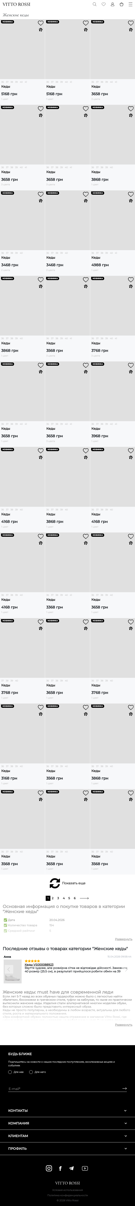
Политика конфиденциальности (67, 1195)
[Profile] (112, 4)
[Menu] (130, 4)
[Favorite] (103, 4)
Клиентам (67, 1136)
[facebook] (60, 1168)
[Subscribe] (123, 1089)
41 (26, 82)
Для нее (18, 1071)
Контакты (67, 1111)
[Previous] (9, 969)
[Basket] (121, 4)
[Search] (94, 4)
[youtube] (85, 1168)
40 (21, 82)
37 (7, 82)
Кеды (5, 86)
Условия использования (67, 1190)
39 (16, 82)
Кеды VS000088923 (39, 964)
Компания (67, 1123)
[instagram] (49, 1168)
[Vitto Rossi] (16, 4)
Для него (40, 1071)
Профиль (67, 1149)
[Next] (126, 969)
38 (11, 82)
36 (2, 82)
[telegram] (71, 1168)
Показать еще (73, 883)
